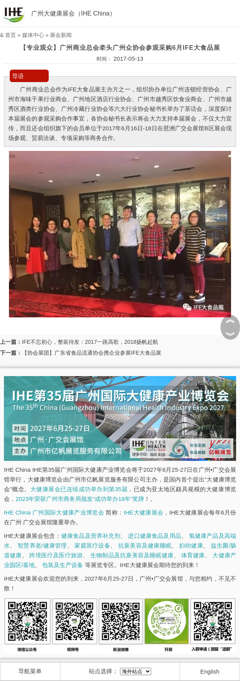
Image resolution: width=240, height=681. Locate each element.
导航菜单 (30, 671)
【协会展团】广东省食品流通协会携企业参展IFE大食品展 (91, 353)
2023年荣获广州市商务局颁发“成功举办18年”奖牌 (80, 498)
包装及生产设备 (62, 565)
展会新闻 (61, 35)
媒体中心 (33, 35)
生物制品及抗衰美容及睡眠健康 (131, 555)
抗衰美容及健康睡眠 (144, 545)
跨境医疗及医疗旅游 (56, 555)
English (209, 671)
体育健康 (193, 555)
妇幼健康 (191, 545)
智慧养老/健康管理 (42, 545)
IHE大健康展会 (143, 512)
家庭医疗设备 (92, 545)
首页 (10, 35)
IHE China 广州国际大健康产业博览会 (54, 512)
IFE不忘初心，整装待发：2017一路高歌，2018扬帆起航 (90, 342)
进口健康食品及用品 (154, 535)
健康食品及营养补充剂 (90, 535)
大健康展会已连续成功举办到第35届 (79, 489)
